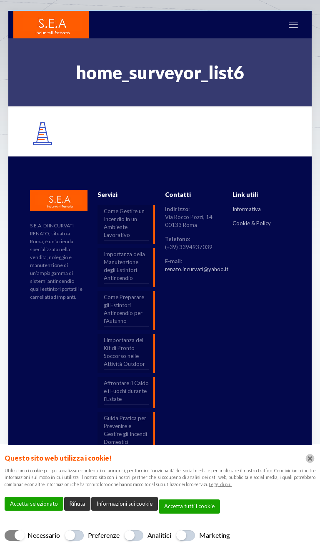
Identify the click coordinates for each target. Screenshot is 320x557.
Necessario (44, 535)
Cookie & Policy (251, 223)
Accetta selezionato (34, 503)
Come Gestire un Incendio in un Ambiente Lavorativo (124, 223)
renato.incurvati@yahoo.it (196, 269)
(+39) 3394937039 (188, 247)
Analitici (159, 535)
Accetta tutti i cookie (189, 506)
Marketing (214, 535)
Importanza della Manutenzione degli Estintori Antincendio (124, 266)
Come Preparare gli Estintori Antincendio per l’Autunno (124, 309)
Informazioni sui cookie (124, 503)
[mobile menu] (293, 25)
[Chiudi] (310, 458)
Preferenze (104, 535)
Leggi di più (220, 484)
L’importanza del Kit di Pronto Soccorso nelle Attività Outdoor (124, 352)
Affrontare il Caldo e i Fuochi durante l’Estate (126, 391)
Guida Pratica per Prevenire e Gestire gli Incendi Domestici (125, 430)
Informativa (246, 209)
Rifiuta (77, 503)
